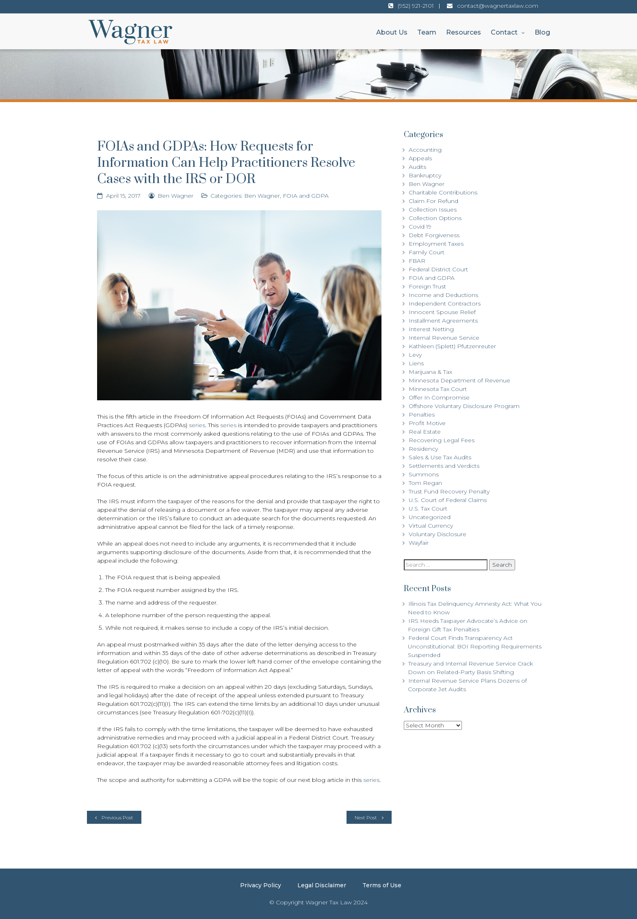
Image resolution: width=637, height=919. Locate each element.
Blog (542, 32)
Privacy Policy (260, 885)
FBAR (417, 260)
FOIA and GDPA (306, 195)
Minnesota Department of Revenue (459, 380)
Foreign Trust (427, 286)
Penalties (422, 414)
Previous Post (117, 817)
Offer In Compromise (439, 397)
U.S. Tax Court (428, 508)
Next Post (366, 817)
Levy (415, 354)
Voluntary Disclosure (437, 534)
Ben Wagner (175, 195)
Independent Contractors (445, 303)
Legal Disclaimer (321, 885)
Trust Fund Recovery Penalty (449, 491)
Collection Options (435, 218)
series (197, 425)
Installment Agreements (443, 320)
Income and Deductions (443, 295)
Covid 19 (420, 226)
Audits (417, 166)
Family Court (426, 252)
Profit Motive (427, 423)
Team (426, 32)
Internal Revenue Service (444, 337)
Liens (416, 363)
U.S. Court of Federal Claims (448, 500)
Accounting (425, 149)
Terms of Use (381, 885)
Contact (504, 32)
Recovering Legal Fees (441, 440)
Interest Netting (431, 329)
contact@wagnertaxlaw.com (497, 5)
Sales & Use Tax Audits (440, 457)
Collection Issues (433, 209)
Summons (424, 474)
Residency (423, 448)
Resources (463, 32)
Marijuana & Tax (430, 371)
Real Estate (425, 431)
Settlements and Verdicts (444, 465)
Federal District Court (438, 269)
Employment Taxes (436, 243)
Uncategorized (430, 517)
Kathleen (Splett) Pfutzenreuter (452, 346)
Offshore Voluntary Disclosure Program (464, 406)
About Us (391, 32)
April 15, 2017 (123, 195)
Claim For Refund (433, 201)
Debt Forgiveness (434, 235)
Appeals (420, 158)
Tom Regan (425, 483)
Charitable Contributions (443, 192)
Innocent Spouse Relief (442, 312)
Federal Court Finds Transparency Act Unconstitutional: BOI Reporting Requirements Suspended (475, 646)
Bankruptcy (425, 175)
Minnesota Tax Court (438, 389)
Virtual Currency (431, 525)
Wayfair (419, 542)
